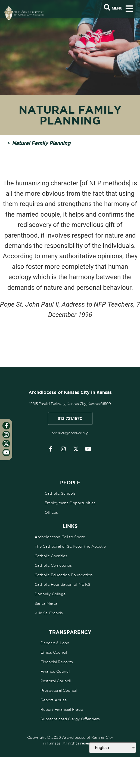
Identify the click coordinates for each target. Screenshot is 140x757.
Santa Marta (46, 603)
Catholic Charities (51, 556)
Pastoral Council (56, 681)
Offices (51, 512)
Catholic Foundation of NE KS (62, 584)
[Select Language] (112, 747)
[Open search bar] (107, 7)
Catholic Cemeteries (53, 565)
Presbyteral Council (59, 690)
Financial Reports (57, 662)
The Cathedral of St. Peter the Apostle (70, 546)
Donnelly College (50, 594)
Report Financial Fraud (62, 709)
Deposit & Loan (55, 643)
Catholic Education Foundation (64, 575)
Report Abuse (54, 700)
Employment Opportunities (70, 503)
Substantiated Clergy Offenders (70, 719)
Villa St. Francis (49, 613)
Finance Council (55, 671)
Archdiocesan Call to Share (60, 537)
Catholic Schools (60, 493)
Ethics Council (54, 652)
